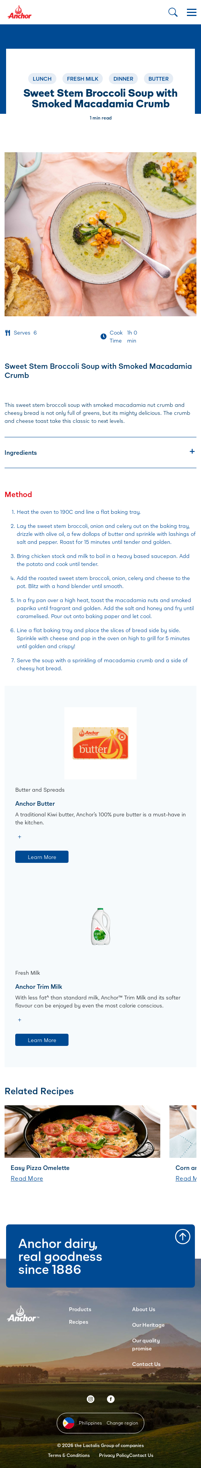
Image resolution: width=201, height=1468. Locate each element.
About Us (143, 1309)
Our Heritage (148, 1324)
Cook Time (116, 336)
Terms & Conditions (69, 1455)
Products (80, 1309)
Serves (22, 332)
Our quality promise (146, 1344)
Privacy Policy (114, 1455)
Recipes (78, 1321)
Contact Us (146, 1364)
